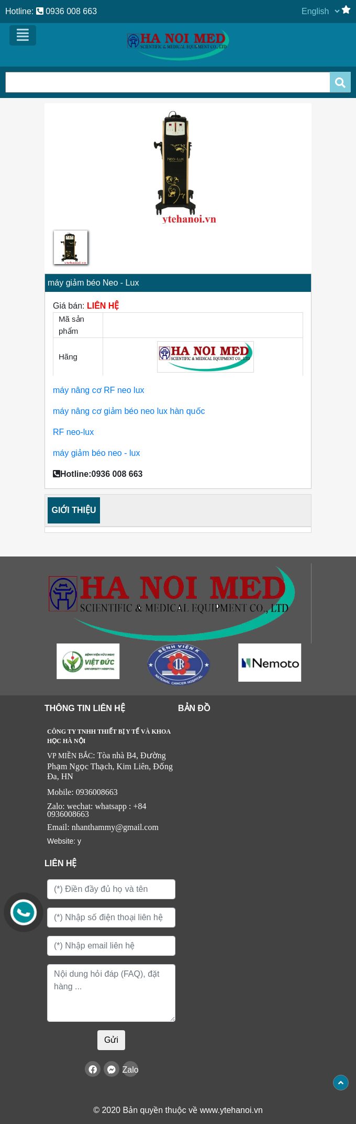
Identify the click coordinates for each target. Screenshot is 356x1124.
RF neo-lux (74, 432)
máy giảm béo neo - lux (96, 453)
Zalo (130, 1069)
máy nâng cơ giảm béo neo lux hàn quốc (130, 411)
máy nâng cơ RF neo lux (98, 390)
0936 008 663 (66, 11)
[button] (64, 188)
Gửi (111, 1039)
